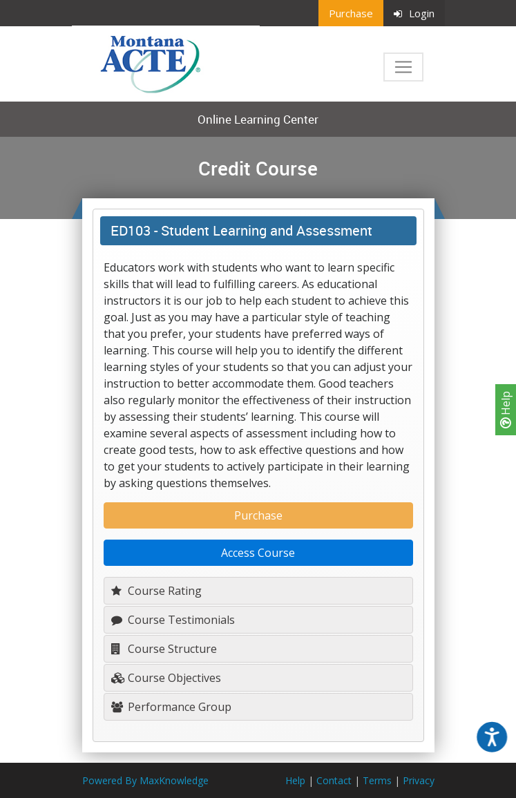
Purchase (351, 13)
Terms (377, 780)
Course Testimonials (173, 619)
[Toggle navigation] (403, 67)
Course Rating (156, 590)
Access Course (258, 552)
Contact (334, 780)
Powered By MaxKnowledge (145, 780)
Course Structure (164, 648)
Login (414, 13)
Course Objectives (166, 677)
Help (505, 409)
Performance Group (171, 706)
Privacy (418, 780)
